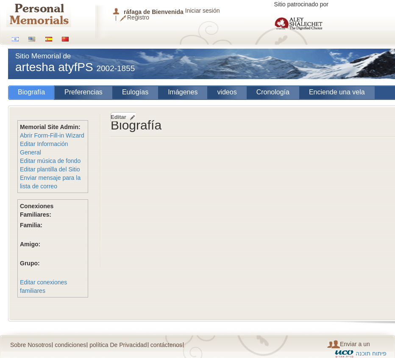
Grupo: (30, 263)
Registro (138, 18)
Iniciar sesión (202, 10)
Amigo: (30, 244)
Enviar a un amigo (348, 344)
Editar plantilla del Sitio (50, 169)
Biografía (31, 92)
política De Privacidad (118, 344)
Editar (118, 117)
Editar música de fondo (50, 160)
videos (226, 92)
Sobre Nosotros (30, 344)
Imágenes (183, 92)
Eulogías (135, 92)
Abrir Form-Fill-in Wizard (52, 135)
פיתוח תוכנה (371, 353)
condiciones (70, 344)
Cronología (272, 92)
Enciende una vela (337, 92)
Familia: (31, 225)
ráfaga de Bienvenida (154, 11)
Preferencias (83, 92)
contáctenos (166, 344)
